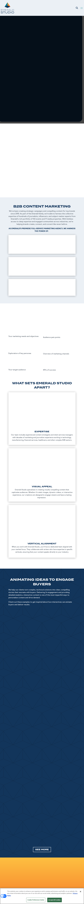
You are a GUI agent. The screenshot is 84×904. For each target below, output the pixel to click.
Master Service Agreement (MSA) (63, 875)
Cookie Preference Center (35, 900)
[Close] (80, 891)
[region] (42, 896)
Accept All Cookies (54, 900)
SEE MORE (42, 796)
